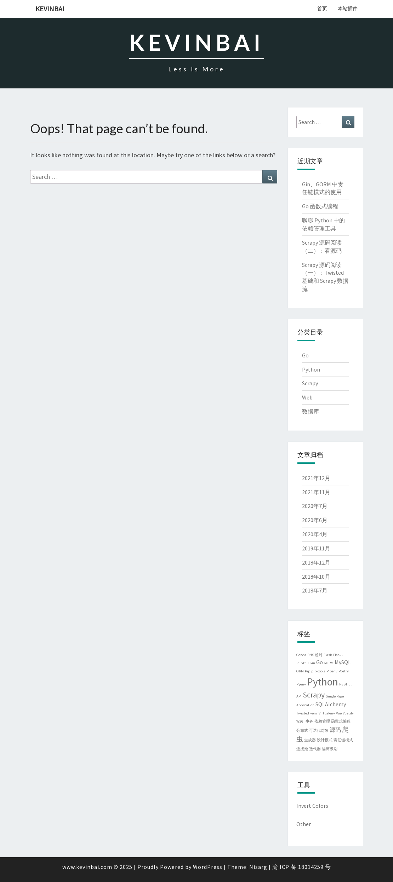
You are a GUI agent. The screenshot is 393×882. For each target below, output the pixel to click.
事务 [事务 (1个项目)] (309, 721)
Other (303, 824)
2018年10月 (316, 576)
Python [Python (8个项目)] (322, 681)
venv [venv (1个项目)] (314, 713)
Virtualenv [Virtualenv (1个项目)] (327, 713)
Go (305, 355)
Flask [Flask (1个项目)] (328, 655)
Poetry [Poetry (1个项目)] (343, 671)
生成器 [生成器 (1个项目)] (310, 740)
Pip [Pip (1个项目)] (307, 671)
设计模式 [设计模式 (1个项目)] (324, 740)
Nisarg (258, 866)
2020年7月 (315, 505)
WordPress (207, 866)
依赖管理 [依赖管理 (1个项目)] (322, 721)
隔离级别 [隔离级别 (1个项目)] (329, 749)
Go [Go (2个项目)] (319, 662)
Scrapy (310, 383)
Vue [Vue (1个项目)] (339, 713)
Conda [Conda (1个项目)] (301, 655)
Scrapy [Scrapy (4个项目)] (314, 695)
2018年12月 (316, 562)
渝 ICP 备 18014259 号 (301, 866)
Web (307, 397)
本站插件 (348, 8)
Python (311, 369)
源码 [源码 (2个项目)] (335, 729)
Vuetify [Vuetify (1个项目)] (348, 713)
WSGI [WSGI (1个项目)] (300, 721)
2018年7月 (315, 590)
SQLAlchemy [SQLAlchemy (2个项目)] (330, 704)
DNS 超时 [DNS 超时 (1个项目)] (315, 655)
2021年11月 (316, 492)
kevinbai (49, 8)
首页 (322, 8)
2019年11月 (316, 548)
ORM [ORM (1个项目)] (300, 671)
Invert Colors (312, 805)
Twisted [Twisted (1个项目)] (302, 713)
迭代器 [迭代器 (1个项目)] (315, 749)
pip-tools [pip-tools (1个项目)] (318, 671)
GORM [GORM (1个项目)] (329, 663)
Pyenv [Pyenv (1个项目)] (301, 684)
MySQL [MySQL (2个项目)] (343, 662)
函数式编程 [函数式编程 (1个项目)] (341, 721)
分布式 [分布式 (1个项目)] (302, 730)
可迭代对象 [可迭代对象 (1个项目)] (319, 730)
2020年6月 (315, 520)
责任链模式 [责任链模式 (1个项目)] (343, 740)
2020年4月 (315, 534)
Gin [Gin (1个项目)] (312, 663)
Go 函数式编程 (320, 206)
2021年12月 (316, 477)
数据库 (310, 411)
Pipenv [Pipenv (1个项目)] (331, 671)
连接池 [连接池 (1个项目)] (302, 749)
